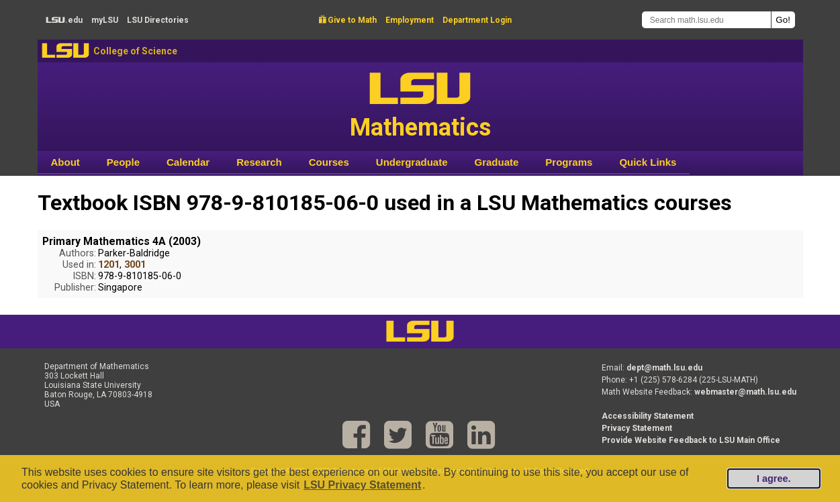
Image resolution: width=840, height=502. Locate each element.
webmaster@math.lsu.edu (745, 392)
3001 (135, 264)
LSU (65, 50)
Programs (568, 162)
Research (259, 162)
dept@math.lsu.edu (664, 367)
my (104, 20)
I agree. (773, 478)
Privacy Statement (637, 428)
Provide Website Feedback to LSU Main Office (691, 440)
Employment (409, 20)
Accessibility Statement (648, 416)
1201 (109, 264)
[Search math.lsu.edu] (706, 19)
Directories (158, 20)
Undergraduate (412, 162)
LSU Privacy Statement (362, 485)
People (123, 162)
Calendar (188, 162)
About (65, 162)
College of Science (135, 51)
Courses (329, 162)
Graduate (496, 162)
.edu (64, 20)
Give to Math (348, 20)
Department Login (477, 20)
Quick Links (647, 162)
